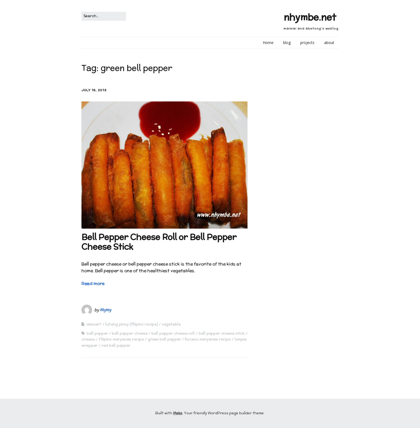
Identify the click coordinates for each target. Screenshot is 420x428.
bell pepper (97, 333)
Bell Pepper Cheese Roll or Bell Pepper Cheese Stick (159, 242)
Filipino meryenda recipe (121, 339)
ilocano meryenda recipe (208, 339)
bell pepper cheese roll (173, 333)
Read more (92, 283)
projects (307, 42)
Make (177, 413)
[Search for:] (103, 16)
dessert (94, 324)
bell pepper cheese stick (222, 333)
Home (268, 42)
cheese (88, 339)
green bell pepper (164, 339)
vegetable (171, 324)
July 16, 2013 (94, 90)
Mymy (105, 310)
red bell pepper (116, 345)
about (329, 42)
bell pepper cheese (130, 333)
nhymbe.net (310, 17)
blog (287, 42)
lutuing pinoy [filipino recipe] (131, 324)
